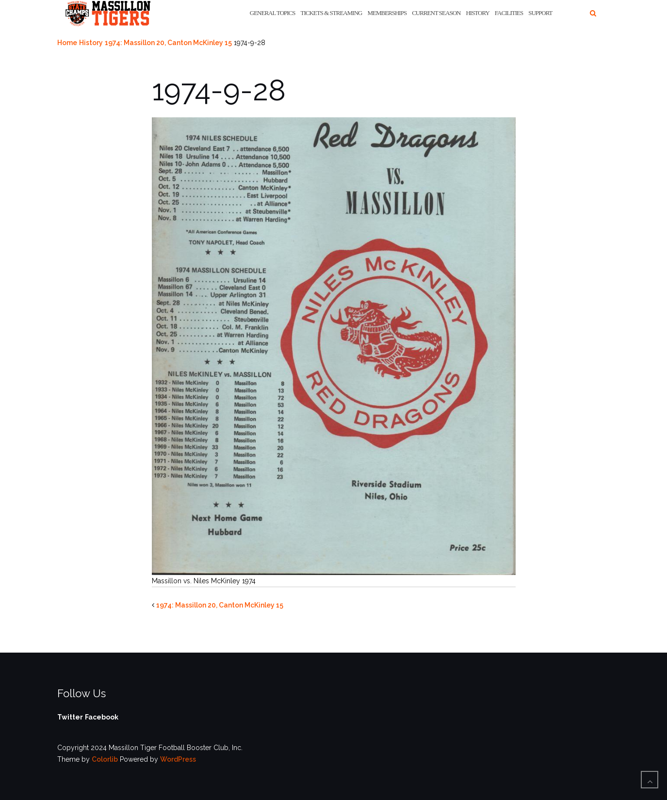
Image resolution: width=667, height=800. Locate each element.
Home (67, 43)
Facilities (509, 12)
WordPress (178, 759)
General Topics (272, 12)
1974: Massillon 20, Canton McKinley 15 (168, 43)
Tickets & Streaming (331, 12)
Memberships (387, 12)
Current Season (436, 12)
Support (540, 12)
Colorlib (105, 759)
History (477, 12)
